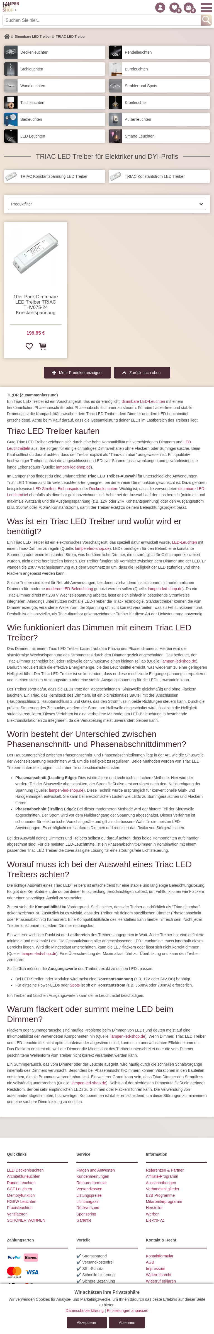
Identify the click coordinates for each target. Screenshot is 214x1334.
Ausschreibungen (161, 1183)
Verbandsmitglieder (162, 1189)
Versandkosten (89, 1189)
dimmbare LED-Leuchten (143, 401)
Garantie (83, 1220)
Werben (153, 1214)
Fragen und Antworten (95, 1170)
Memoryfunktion (21, 1195)
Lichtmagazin (87, 1201)
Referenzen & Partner (165, 1170)
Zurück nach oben (144, 372)
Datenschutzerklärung (85, 1310)
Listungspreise (88, 1195)
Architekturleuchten (23, 1176)
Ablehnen (127, 1322)
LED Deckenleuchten (25, 1170)
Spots (75, 985)
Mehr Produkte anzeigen (80, 372)
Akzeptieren (87, 1322)
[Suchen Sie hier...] (102, 20)
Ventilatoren (17, 1214)
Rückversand (87, 1207)
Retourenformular (91, 1183)
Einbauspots (68, 488)
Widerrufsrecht (158, 1274)
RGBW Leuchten (21, 1201)
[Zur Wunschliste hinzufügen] (29, 346)
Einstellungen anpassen (127, 1310)
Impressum (155, 1268)
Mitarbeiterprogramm (164, 1201)
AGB (150, 1262)
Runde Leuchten (21, 1183)
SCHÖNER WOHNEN (26, 1220)
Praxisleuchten (20, 1207)
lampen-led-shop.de (73, 467)
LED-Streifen (44, 488)
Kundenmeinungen (92, 1176)
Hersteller (154, 1207)
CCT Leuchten (19, 1189)
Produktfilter (21, 204)
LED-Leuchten (184, 542)
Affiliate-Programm (162, 1176)
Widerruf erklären (161, 1281)
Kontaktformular (160, 1256)
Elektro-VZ (155, 1220)
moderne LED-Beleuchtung (69, 588)
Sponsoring (86, 1214)
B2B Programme (160, 1195)
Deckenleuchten (103, 488)
